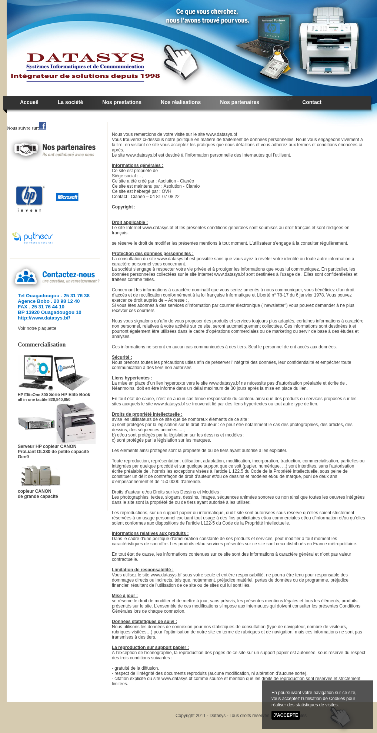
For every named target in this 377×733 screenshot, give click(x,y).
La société (70, 102)
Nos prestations (121, 102)
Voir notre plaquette (37, 328)
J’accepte (285, 715)
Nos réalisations (181, 102)
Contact (311, 102)
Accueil (29, 102)
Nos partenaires (239, 102)
